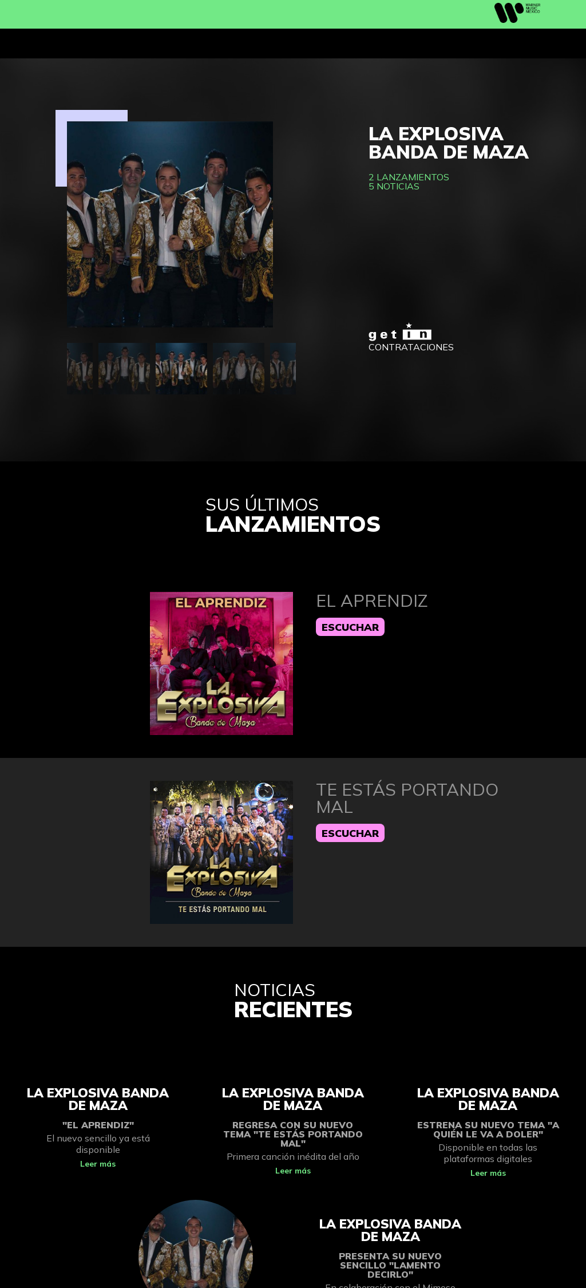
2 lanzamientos (409, 177)
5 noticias (394, 186)
